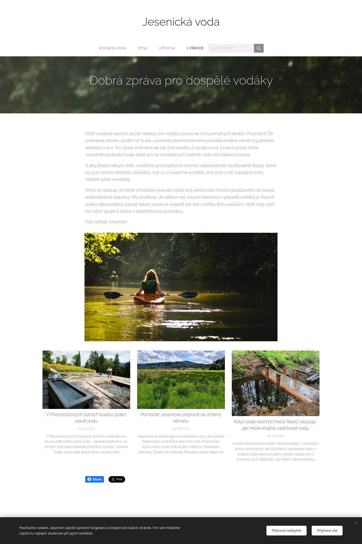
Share (94, 479)
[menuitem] (113, 48)
